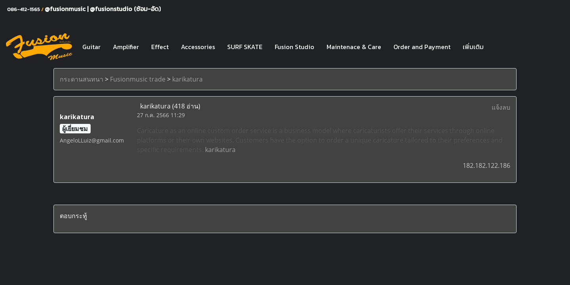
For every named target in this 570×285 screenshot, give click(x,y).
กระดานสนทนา (81, 79)
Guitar (91, 46)
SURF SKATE (244, 46)
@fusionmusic (66, 8)
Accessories (198, 46)
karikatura (187, 79)
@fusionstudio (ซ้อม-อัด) (125, 8)
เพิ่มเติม (473, 46)
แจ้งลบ (501, 107)
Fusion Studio (294, 46)
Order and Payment (421, 46)
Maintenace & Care (354, 46)
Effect (160, 46)
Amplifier (126, 46)
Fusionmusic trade (137, 79)
